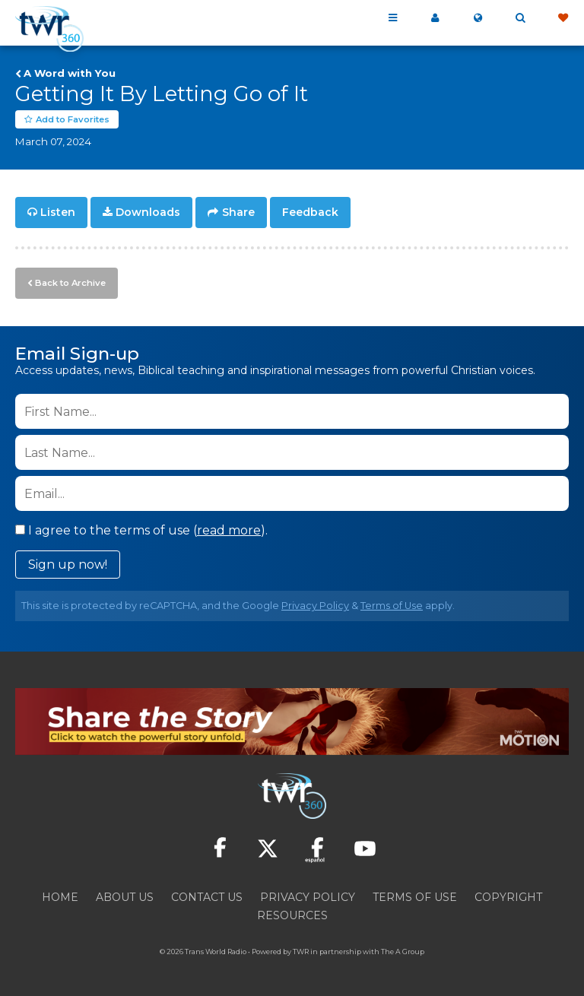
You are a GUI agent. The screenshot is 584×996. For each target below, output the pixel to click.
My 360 (435, 18)
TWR (301, 950)
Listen (57, 213)
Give (562, 18)
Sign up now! (67, 564)
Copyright (508, 895)
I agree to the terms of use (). (141, 529)
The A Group (402, 950)
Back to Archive (69, 282)
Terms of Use (391, 605)
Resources (292, 914)
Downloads (148, 213)
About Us (125, 895)
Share (238, 213)
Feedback (310, 213)
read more (229, 529)
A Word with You (70, 73)
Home (60, 895)
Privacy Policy (315, 605)
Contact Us (207, 895)
